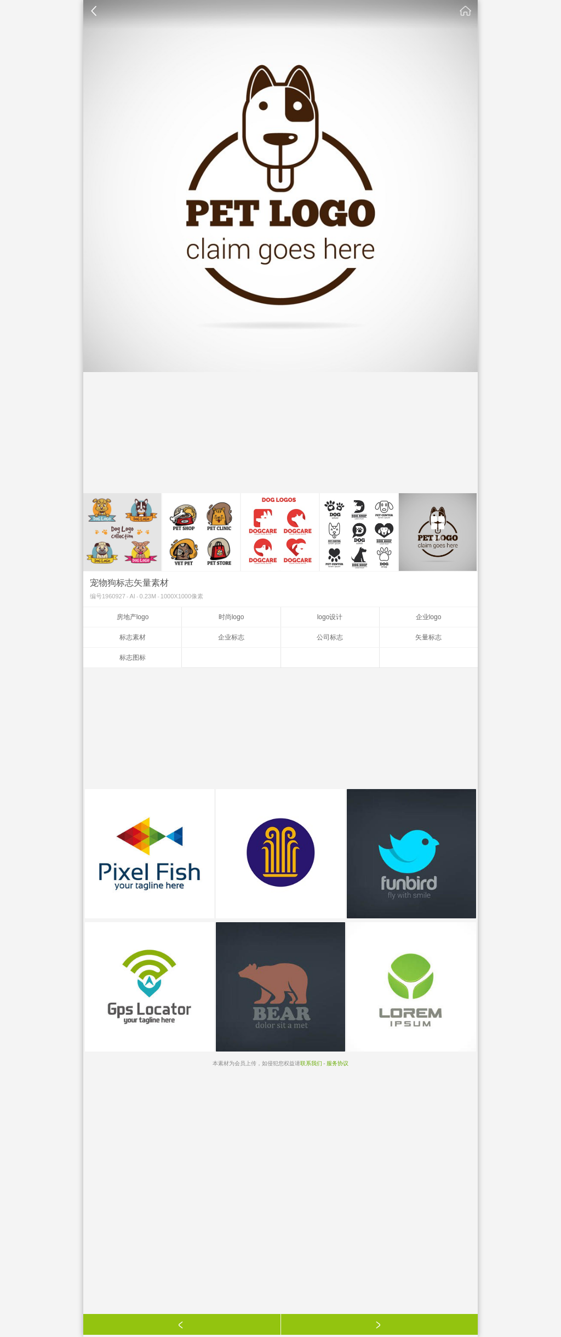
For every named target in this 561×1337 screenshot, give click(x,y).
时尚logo (231, 617)
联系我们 (311, 1063)
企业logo (429, 617)
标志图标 (132, 657)
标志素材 (132, 637)
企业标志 (231, 637)
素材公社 (466, 11)
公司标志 (330, 637)
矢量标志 (428, 637)
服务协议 (337, 1063)
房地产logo (133, 617)
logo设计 (330, 617)
